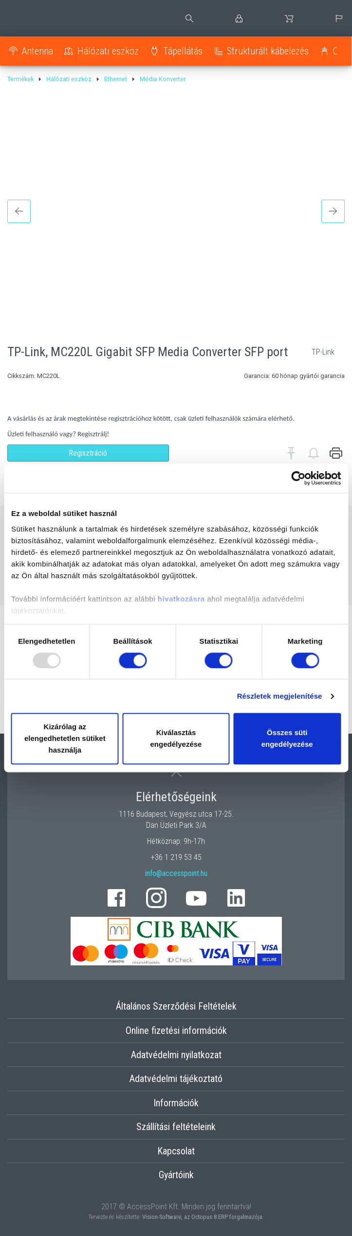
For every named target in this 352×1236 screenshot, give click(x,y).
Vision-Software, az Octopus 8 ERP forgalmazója (202, 1216)
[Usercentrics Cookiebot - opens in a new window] (298, 478)
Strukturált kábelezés (268, 51)
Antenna (37, 51)
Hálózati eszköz (108, 51)
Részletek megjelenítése (279, 696)
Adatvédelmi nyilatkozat (176, 1055)
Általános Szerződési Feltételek (176, 1006)
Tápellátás (183, 51)
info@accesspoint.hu (176, 873)
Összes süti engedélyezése (287, 739)
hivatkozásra (181, 599)
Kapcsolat (176, 1151)
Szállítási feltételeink (176, 1127)
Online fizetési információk (176, 1030)
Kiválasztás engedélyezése (176, 739)
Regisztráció (88, 453)
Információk (176, 1103)
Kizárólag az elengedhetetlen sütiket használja (65, 739)
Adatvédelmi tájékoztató (176, 1078)
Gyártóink (176, 1175)
